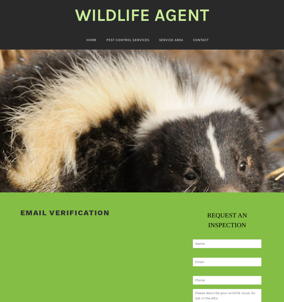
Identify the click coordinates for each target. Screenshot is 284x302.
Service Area (171, 40)
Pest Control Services (127, 40)
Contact (201, 40)
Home (91, 40)
